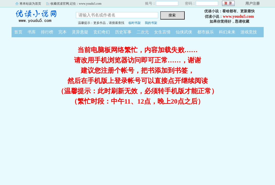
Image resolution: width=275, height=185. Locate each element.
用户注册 (252, 3)
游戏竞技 (249, 32)
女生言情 (162, 32)
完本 (62, 32)
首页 (18, 32)
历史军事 (123, 32)
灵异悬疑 (80, 32)
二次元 (143, 32)
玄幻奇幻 (101, 32)
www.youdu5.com (238, 16)
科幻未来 (227, 32)
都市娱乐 (205, 32)
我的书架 (151, 23)
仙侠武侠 (184, 32)
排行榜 (47, 32)
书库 (32, 32)
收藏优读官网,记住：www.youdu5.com (76, 3)
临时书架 (134, 23)
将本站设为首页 (30, 3)
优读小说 (40, 16)
